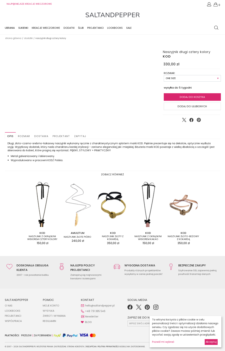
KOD (167, 56)
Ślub (81, 28)
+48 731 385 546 (95, 311)
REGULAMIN (49, 321)
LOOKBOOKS (115, 28)
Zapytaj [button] (80, 136)
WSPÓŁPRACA (13, 321)
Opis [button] (10, 136)
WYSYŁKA (48, 311)
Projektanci (95, 28)
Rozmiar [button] (24, 136)
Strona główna (13, 38)
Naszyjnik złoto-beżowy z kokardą (183, 238)
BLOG (88, 322)
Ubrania (10, 28)
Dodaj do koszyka (192, 97)
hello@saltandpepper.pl (100, 305)
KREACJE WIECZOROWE (46, 28)
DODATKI (28, 38)
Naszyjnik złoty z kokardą (113, 238)
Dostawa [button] (41, 136)
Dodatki (69, 28)
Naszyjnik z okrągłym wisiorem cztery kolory (42, 238)
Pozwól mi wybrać (163, 342)
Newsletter (91, 316)
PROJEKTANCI (13, 316)
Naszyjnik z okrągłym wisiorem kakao (148, 238)
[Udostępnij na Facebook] (191, 121)
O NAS (8, 305)
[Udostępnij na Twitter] (184, 121)
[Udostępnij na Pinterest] (199, 121)
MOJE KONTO (51, 305)
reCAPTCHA (91, 346)
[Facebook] (130, 308)
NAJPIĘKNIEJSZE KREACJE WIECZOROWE (29, 4)
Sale (129, 28)
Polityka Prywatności (108, 346)
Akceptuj (211, 342)
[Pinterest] (147, 308)
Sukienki (23, 28)
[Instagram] (155, 308)
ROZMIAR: (169, 73)
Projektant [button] (61, 136)
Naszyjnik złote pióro (77, 236)
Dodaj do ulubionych (192, 106)
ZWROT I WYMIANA (54, 316)
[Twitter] (138, 308)
